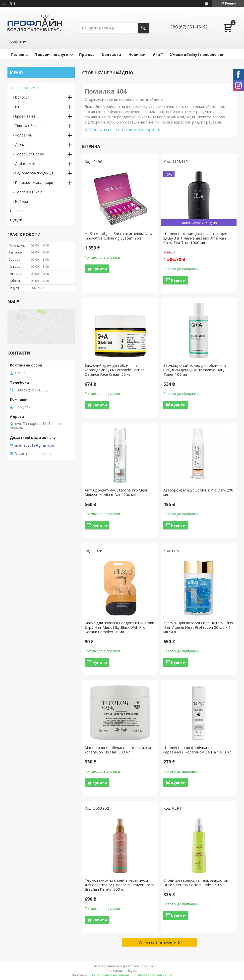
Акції (158, 54)
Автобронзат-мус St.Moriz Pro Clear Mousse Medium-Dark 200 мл (116, 492)
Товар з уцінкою (28, 192)
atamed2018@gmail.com (35, 445)
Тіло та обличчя (29, 125)
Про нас (86, 54)
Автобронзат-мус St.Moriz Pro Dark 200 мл (198, 492)
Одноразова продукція (34, 173)
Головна (19, 54)
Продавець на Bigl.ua (122, 971)
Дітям (20, 144)
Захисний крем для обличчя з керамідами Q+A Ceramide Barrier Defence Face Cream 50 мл (114, 369)
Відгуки (16, 220)
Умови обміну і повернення (196, 54)
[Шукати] (143, 28)
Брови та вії (25, 116)
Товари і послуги (51, 54)
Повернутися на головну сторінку (124, 129)
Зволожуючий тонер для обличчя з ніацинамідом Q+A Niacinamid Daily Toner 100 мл (194, 369)
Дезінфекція (25, 163)
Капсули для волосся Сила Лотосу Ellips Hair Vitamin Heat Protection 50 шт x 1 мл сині (198, 627)
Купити (99, 268)
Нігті (18, 106)
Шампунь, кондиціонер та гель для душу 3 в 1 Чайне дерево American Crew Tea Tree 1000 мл (195, 238)
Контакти (111, 54)
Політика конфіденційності (152, 975)
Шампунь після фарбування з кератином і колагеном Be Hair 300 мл (197, 749)
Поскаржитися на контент (110, 975)
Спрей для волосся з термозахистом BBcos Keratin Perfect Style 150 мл (196, 882)
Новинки (136, 54)
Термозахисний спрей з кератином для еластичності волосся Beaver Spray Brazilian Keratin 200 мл (119, 884)
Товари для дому (29, 154)
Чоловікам (24, 135)
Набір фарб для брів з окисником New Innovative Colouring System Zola (119, 235)
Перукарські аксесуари (34, 182)
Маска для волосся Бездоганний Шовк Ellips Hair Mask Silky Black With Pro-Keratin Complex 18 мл (119, 627)
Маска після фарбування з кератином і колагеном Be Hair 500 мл (119, 749)
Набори (21, 201)
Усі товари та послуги (157, 942)
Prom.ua (147, 966)
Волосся (22, 97)
